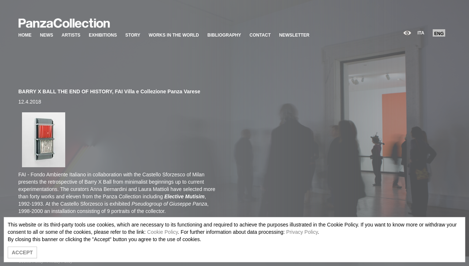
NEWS (46, 35)
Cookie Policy (162, 232)
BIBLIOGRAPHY (224, 35)
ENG (439, 33)
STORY (132, 35)
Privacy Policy (302, 232)
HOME (25, 35)
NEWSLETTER (294, 35)
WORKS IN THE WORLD (174, 35)
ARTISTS (71, 35)
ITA (421, 32)
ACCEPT (22, 252)
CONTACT (260, 35)
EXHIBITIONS (103, 35)
